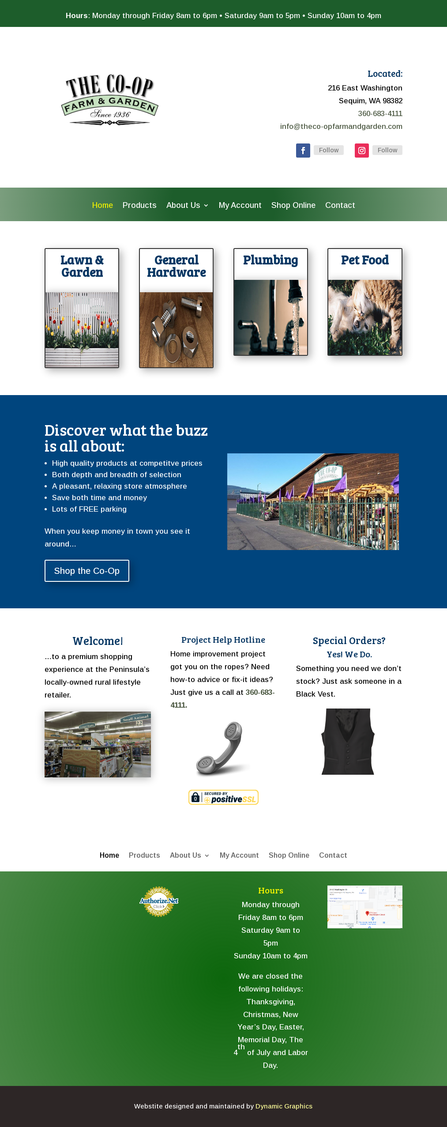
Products (140, 206)
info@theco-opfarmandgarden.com (341, 126)
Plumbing (270, 259)
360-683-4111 (380, 113)
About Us (183, 206)
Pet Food (365, 259)
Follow (328, 150)
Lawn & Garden (82, 265)
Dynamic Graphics (283, 1106)
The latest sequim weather (91, 983)
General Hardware (176, 265)
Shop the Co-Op (87, 571)
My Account (240, 206)
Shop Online (293, 206)
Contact (340, 206)
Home (102, 206)
